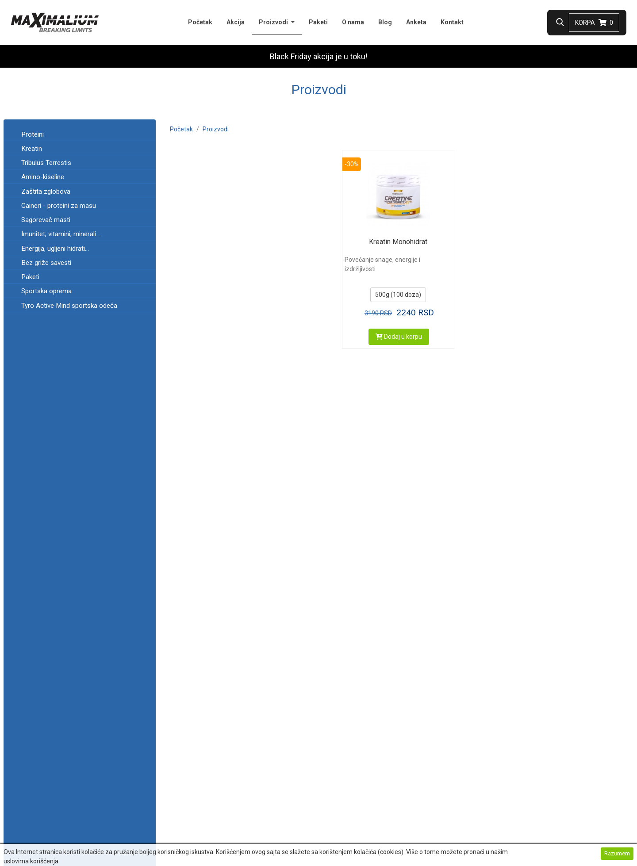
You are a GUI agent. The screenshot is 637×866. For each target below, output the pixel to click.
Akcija (235, 22)
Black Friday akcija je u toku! (319, 56)
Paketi (318, 22)
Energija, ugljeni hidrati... (55, 249)
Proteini (32, 134)
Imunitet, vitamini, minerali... (60, 234)
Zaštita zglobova (45, 191)
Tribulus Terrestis (46, 163)
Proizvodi (280, 21)
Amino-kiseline (42, 177)
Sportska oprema (46, 291)
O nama (353, 22)
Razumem (617, 853)
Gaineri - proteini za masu (58, 206)
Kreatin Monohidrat (398, 242)
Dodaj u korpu (399, 336)
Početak (200, 22)
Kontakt (452, 22)
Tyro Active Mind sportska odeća (69, 306)
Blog (385, 22)
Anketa (416, 22)
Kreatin (31, 149)
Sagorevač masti (45, 220)
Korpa (594, 22)
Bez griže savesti (46, 263)
